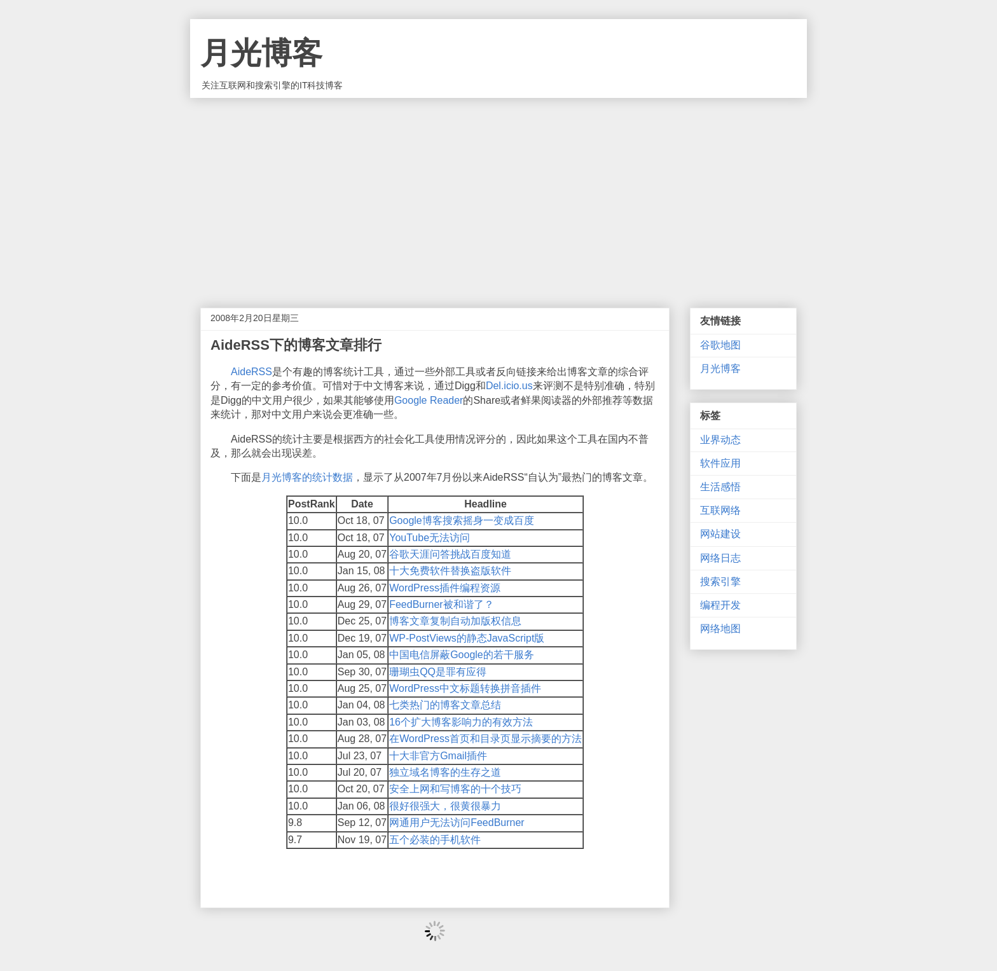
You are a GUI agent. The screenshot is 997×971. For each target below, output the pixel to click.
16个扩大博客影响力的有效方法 (461, 722)
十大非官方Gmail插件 (438, 755)
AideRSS (251, 371)
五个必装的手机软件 (435, 839)
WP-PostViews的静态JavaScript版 (466, 638)
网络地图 (720, 628)
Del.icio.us (509, 385)
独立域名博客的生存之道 (445, 772)
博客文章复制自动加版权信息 (455, 621)
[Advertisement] (498, 193)
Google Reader (429, 400)
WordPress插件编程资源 (444, 587)
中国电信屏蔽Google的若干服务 (461, 654)
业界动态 (720, 439)
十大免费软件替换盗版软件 (450, 570)
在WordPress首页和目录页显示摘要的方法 (485, 738)
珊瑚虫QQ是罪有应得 (437, 671)
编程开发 (720, 605)
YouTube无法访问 (429, 537)
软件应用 (720, 463)
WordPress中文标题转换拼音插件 (465, 688)
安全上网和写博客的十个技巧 (455, 788)
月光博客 (261, 53)
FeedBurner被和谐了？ (441, 604)
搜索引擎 (720, 581)
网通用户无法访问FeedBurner (457, 822)
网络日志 (720, 558)
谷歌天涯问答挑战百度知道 (450, 554)
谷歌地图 (720, 345)
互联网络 (720, 510)
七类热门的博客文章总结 (445, 704)
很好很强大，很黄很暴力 (445, 806)
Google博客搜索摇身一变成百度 (461, 520)
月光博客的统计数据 (307, 477)
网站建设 (720, 533)
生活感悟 (720, 486)
